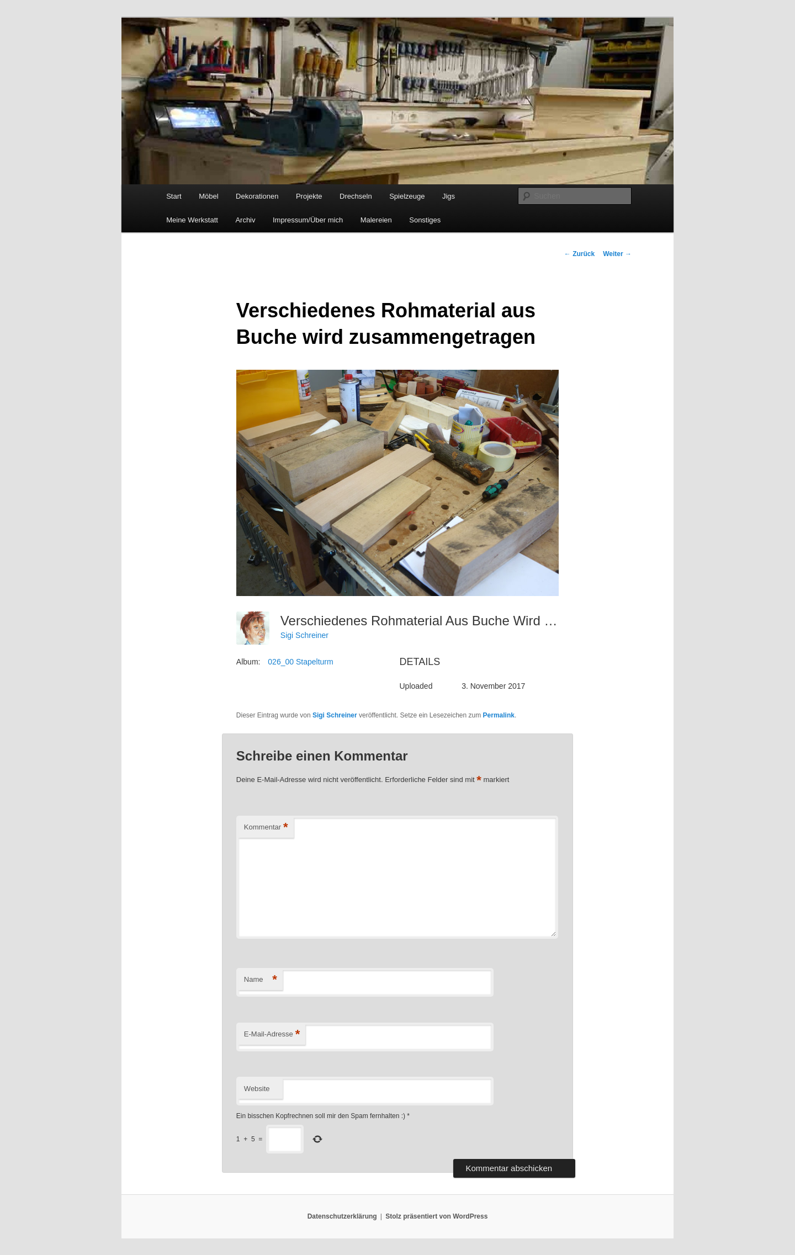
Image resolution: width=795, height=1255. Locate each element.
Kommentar (266, 828)
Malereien (376, 220)
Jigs (448, 196)
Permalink (499, 715)
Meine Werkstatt (192, 220)
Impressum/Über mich (308, 220)
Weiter (617, 254)
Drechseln (356, 196)
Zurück (579, 254)
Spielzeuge (407, 196)
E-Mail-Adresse (272, 1035)
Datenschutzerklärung (342, 1216)
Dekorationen (257, 196)
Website (257, 1088)
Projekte (309, 196)
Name (260, 980)
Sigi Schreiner (304, 635)
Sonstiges (425, 220)
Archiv (245, 220)
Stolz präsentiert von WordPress (436, 1216)
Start (173, 196)
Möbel (208, 196)
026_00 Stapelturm (300, 661)
